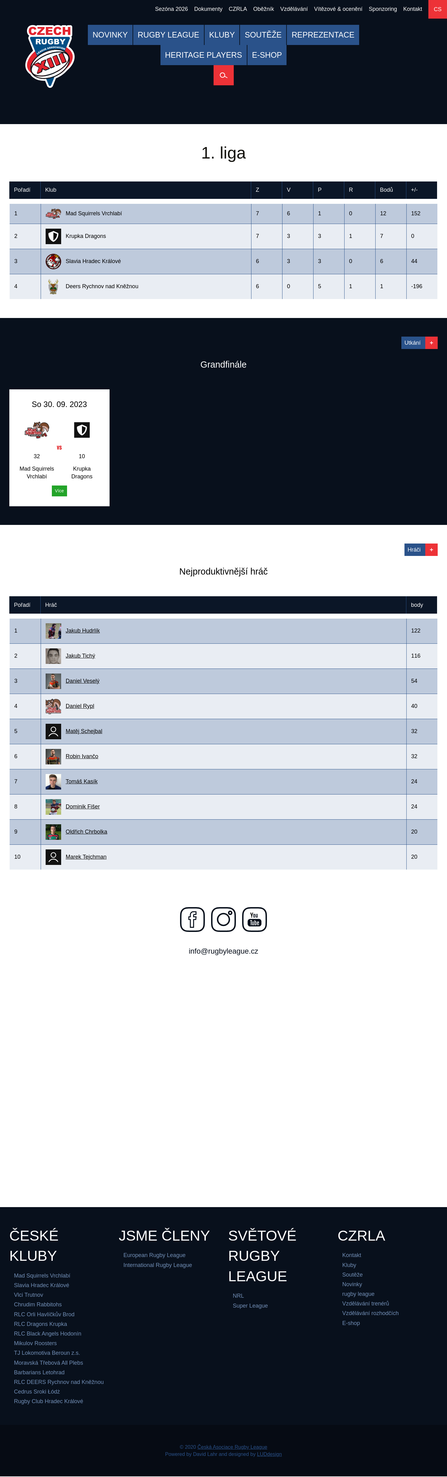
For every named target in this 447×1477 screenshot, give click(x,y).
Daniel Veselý (83, 681)
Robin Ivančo (82, 756)
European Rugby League (155, 1256)
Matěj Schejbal (84, 731)
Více (59, 490)
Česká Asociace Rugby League (232, 1447)
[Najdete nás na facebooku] (192, 919)
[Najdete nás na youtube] (254, 919)
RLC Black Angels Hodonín (47, 1334)
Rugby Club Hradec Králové (48, 1402)
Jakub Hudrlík (83, 631)
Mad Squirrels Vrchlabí (42, 1276)
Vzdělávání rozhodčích (370, 1314)
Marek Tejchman (86, 857)
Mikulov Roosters (35, 1344)
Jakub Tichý (80, 656)
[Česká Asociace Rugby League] (50, 56)
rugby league (358, 1294)
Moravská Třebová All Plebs (48, 1363)
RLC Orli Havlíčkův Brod (44, 1315)
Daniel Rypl (80, 706)
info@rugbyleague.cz (223, 951)
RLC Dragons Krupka (40, 1325)
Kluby (349, 1265)
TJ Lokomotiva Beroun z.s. (47, 1353)
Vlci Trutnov (28, 1295)
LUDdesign (269, 1454)
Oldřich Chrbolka (86, 832)
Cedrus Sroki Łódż (37, 1392)
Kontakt (351, 1256)
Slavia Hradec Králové (41, 1286)
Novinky (352, 1285)
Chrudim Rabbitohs (38, 1305)
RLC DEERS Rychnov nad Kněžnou (59, 1383)
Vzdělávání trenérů (365, 1304)
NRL (238, 1296)
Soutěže (352, 1275)
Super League (250, 1306)
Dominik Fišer (83, 806)
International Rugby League (158, 1265)
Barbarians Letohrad (39, 1373)
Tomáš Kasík (82, 781)
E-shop (351, 1324)
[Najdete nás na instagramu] (223, 919)
